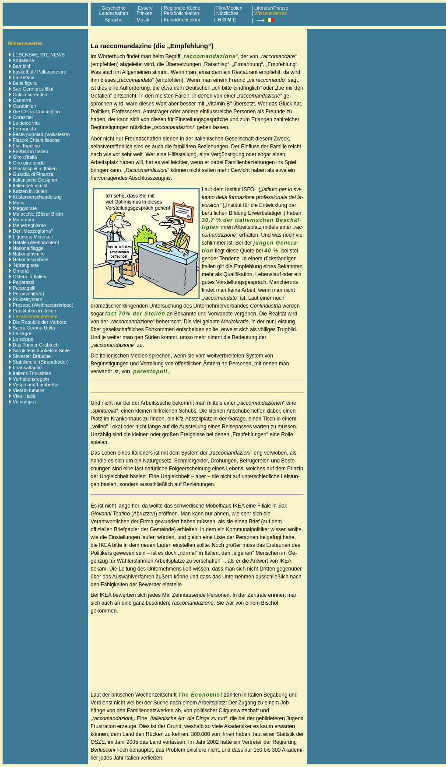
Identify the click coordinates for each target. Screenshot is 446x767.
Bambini (21, 66)
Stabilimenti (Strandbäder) (41, 361)
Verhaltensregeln (31, 379)
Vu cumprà (24, 401)
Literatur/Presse (271, 8)
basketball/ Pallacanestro (39, 71)
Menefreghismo (29, 225)
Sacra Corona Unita (34, 327)
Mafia (19, 202)
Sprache (114, 19)
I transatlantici (27, 367)
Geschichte (114, 8)
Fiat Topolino (26, 145)
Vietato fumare (28, 390)
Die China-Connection (36, 111)
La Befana (24, 77)
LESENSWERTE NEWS (39, 54)
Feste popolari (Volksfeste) (41, 134)
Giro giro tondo (29, 162)
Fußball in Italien (30, 151)
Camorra (22, 100)
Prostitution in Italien (34, 310)
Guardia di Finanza (33, 174)
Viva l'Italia (24, 396)
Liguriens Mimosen (33, 236)
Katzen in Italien (30, 191)
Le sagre (22, 333)
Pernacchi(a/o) (28, 293)
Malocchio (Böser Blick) (38, 214)
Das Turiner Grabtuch (36, 344)
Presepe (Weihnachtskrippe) (43, 305)
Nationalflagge (28, 248)
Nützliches (227, 13)
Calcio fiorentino (30, 94)
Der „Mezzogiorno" (33, 231)
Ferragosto (24, 128)
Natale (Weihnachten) (36, 242)
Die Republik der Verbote (39, 322)
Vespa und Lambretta (36, 384)
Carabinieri (24, 106)
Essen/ (145, 8)
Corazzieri (24, 117)
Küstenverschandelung (37, 197)
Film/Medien (229, 8)
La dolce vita (26, 123)
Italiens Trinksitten (32, 373)
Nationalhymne (29, 253)
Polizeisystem (27, 299)
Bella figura (25, 83)
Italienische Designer (35, 179)
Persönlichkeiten (181, 13)
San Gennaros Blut (33, 88)
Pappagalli (24, 288)
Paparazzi (23, 282)
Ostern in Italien (29, 276)
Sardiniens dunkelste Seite (41, 350)
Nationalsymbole (30, 259)
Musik (143, 19)
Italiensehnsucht (30, 185)
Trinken (143, 13)
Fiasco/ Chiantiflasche (36, 140)
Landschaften (113, 13)
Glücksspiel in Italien (34, 168)
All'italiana (23, 60)
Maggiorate (25, 208)
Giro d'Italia (25, 157)
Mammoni (23, 219)
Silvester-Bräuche (32, 356)
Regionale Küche (182, 8)
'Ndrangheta (26, 265)
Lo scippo (23, 339)
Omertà (21, 270)
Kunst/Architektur (182, 19)
